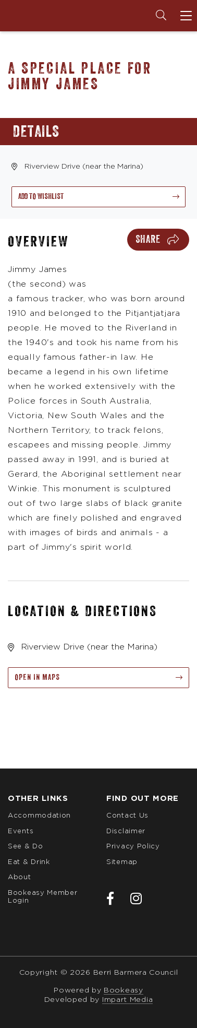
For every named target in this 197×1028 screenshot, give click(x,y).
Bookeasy (123, 990)
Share (148, 239)
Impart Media (127, 999)
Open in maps (37, 677)
